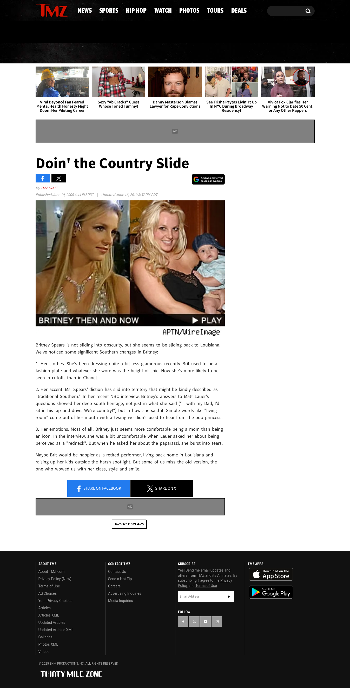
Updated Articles (51, 622)
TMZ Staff (49, 187)
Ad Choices (47, 593)
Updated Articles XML (56, 630)
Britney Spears (129, 523)
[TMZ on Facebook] (40, 9)
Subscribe (229, 596)
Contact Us (117, 571)
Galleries (45, 637)
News (48, 53)
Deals (293, 53)
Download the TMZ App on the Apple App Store (271, 574)
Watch (173, 53)
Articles (44, 608)
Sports (86, 53)
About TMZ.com (51, 571)
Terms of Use (49, 586)
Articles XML (48, 615)
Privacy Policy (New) (54, 579)
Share (98, 489)
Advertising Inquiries (124, 593)
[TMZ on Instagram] (66, 9)
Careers (114, 586)
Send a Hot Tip (120, 579)
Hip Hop (130, 53)
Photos (215, 53)
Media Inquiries (120, 601)
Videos (44, 652)
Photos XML (48, 644)
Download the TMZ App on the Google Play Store (271, 592)
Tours (255, 53)
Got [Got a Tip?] (52, 32)
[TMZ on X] (47, 9)
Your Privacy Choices (55, 601)
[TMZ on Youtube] (56, 9)
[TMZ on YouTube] (205, 621)
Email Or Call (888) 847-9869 (95, 32)
